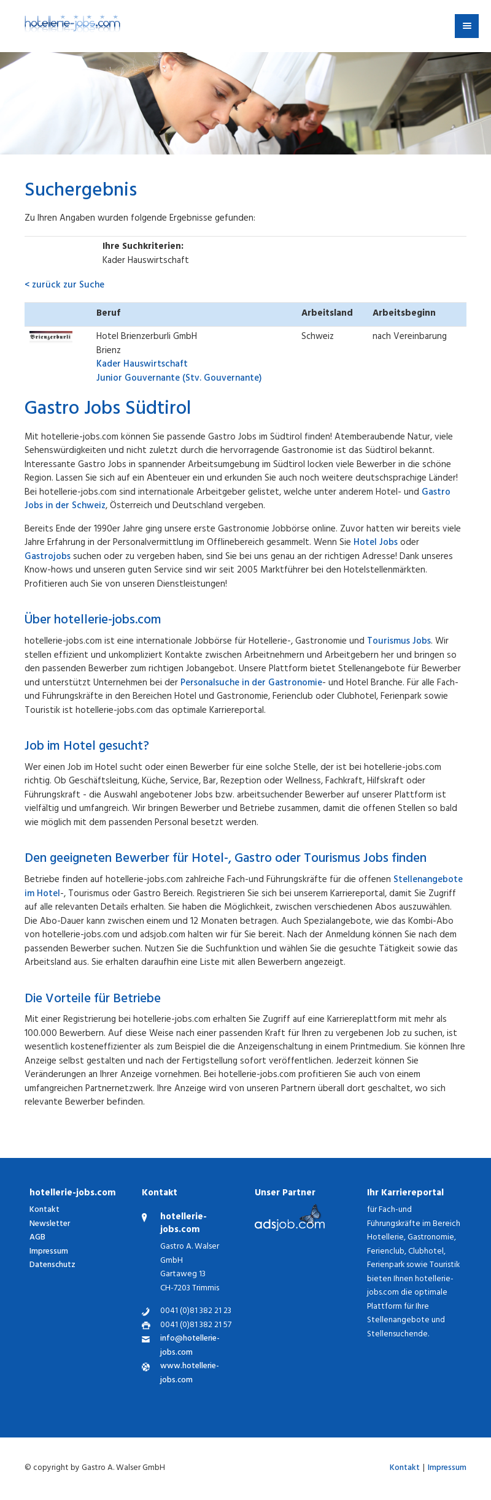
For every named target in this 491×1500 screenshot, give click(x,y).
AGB (37, 1238)
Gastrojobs (48, 557)
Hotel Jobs (376, 543)
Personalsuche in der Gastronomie (251, 684)
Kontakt (44, 1210)
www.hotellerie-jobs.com (189, 1374)
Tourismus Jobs (399, 642)
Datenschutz (52, 1265)
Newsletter (49, 1224)
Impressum (48, 1252)
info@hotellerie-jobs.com (190, 1346)
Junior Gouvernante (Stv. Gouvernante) (178, 372)
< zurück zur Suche (64, 286)
